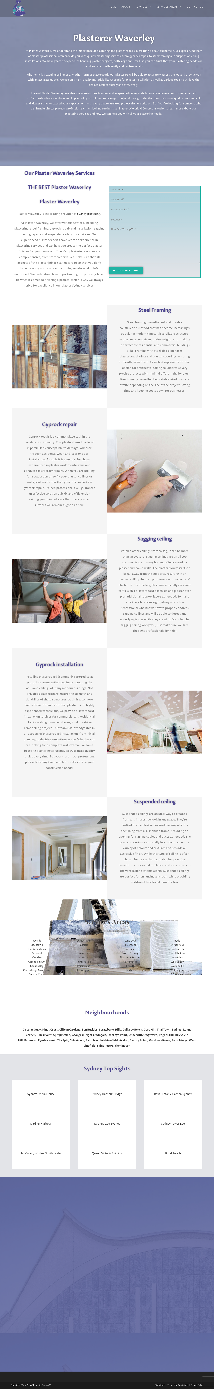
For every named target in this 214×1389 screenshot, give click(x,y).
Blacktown (37, 945)
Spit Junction (61, 1035)
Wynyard (151, 1035)
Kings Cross (50, 1030)
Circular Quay (32, 1030)
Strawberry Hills (110, 1030)
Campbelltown (36, 961)
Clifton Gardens (69, 1030)
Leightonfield (109, 1040)
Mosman (130, 949)
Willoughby (177, 961)
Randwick (130, 970)
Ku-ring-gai (83, 970)
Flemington (122, 1046)
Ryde (177, 940)
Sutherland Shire (177, 949)
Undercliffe (136, 1035)
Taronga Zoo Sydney (107, 1124)
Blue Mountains (37, 949)
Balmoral (30, 1040)
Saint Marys (179, 1040)
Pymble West (47, 1040)
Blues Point (44, 1035)
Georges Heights (83, 1035)
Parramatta (130, 961)
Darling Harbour (40, 1124)
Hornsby (84, 957)
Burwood (37, 953)
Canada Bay (36, 966)
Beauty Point (138, 1040)
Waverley (177, 957)
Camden (37, 957)
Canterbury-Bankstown (36, 970)
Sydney (176, 1030)
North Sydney (130, 953)
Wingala (100, 1035)
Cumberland (84, 940)
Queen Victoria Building (107, 1153)
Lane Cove (130, 940)
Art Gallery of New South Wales (41, 1153)
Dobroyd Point (117, 1035)
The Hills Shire (177, 953)
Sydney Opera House (41, 1094)
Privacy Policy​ (197, 1385)
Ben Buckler (89, 1030)
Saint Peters (105, 1046)
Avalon (123, 1040)
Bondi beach (173, 1153)
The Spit (62, 1040)
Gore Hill (149, 1030)
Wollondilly (177, 966)
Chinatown (77, 1040)
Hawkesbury (84, 953)
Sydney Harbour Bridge (107, 1094)
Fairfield (83, 945)
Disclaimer (160, 1385)
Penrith (130, 966)
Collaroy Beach (132, 1030)
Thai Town (163, 1030)
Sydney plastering (88, 214)
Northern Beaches (130, 957)
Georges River (84, 949)
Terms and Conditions (178, 1385)
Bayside (36, 940)
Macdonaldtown (159, 1040)
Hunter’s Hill (83, 961)
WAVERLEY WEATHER (107, 994)
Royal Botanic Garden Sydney (173, 1094)
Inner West (83, 966)
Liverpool (130, 945)
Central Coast (37, 974)
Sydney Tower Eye (173, 1124)
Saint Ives (92, 1040)
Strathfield (177, 945)
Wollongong (177, 970)
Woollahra (177, 974)
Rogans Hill (166, 1035)
